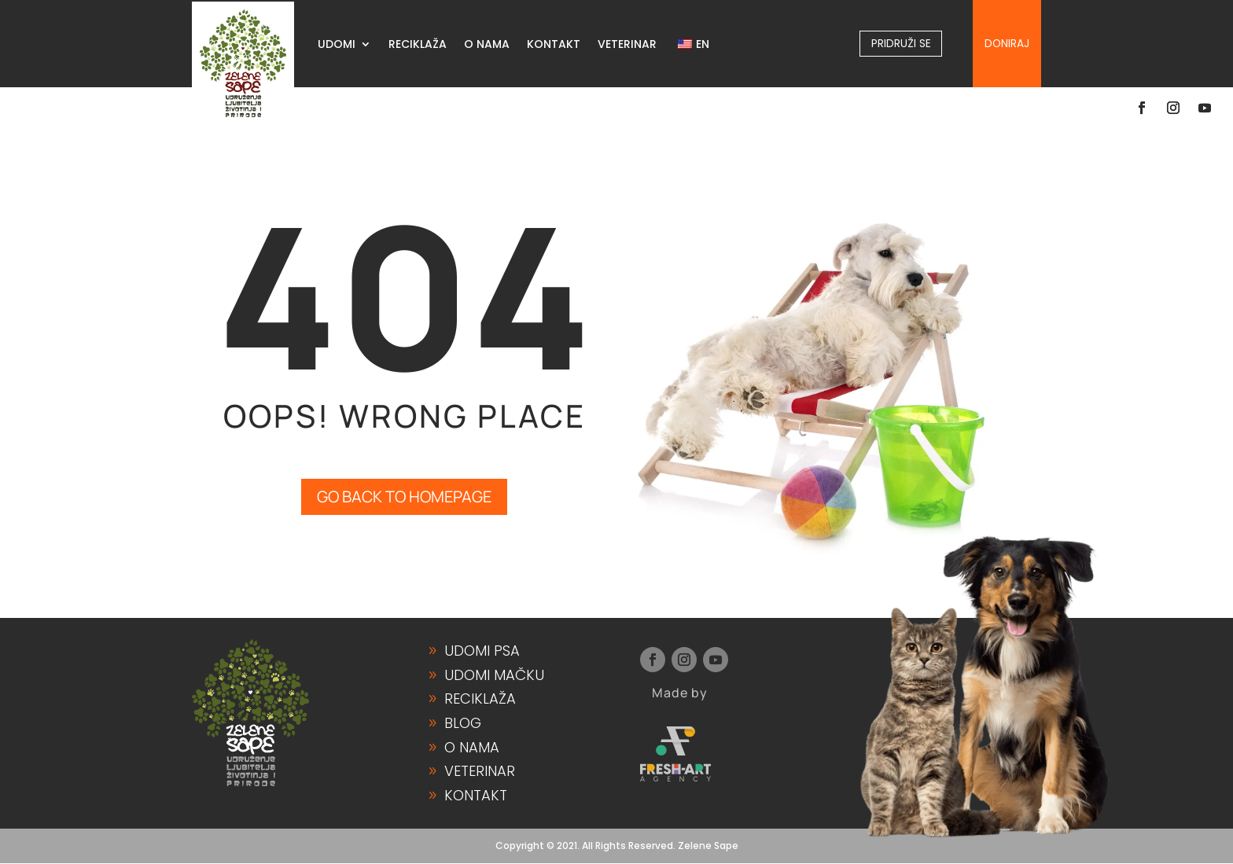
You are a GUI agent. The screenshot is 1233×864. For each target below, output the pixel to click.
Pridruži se (901, 43)
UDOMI (336, 45)
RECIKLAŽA (417, 45)
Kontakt (475, 795)
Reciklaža (480, 699)
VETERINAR (627, 45)
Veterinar (479, 771)
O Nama (471, 747)
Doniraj (1006, 43)
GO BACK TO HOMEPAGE (404, 497)
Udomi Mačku (494, 676)
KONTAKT (553, 45)
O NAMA (487, 45)
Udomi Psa (482, 651)
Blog (462, 723)
